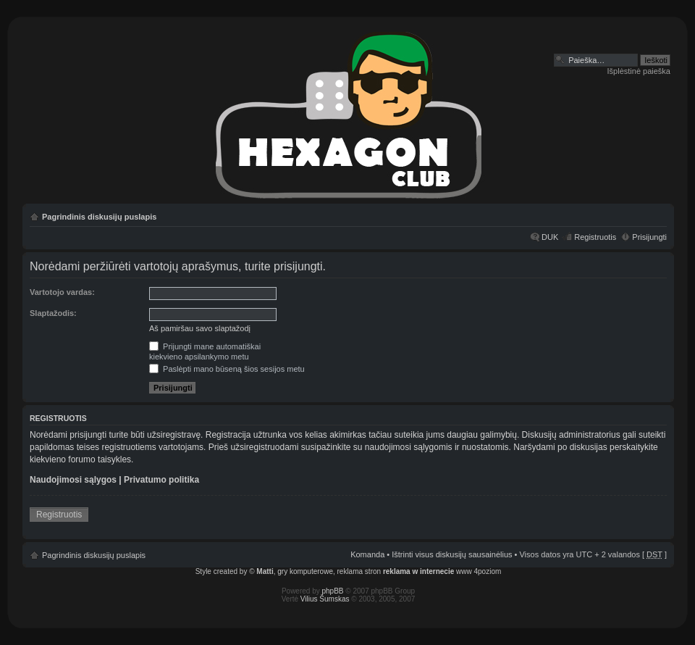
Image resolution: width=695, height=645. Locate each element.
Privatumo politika (161, 480)
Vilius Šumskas (325, 599)
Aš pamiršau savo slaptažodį (199, 328)
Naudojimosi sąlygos (73, 480)
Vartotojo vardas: (62, 292)
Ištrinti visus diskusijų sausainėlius (452, 554)
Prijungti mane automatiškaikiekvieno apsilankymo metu (205, 351)
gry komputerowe (305, 571)
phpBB (333, 591)
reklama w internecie (418, 571)
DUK (550, 237)
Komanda (367, 554)
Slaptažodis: (53, 313)
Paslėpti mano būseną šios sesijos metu (227, 369)
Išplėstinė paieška (638, 71)
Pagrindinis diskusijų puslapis (99, 216)
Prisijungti (649, 237)
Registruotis (595, 237)
